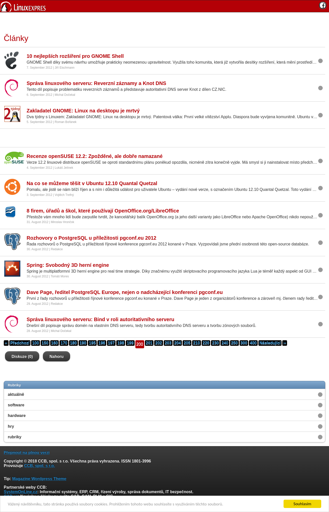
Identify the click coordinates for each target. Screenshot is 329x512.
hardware (17, 415)
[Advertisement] (163, 22)
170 (64, 343)
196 (101, 343)
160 (54, 343)
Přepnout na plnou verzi (26, 452)
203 (168, 343)
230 (215, 343)
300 (244, 343)
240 (225, 343)
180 (73, 343)
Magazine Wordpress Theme (39, 479)
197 (111, 343)
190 (83, 343)
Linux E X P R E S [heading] (164, 6)
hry (11, 426)
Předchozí (19, 343)
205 (187, 343)
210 (196, 343)
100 (35, 343)
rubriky (14, 437)
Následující (270, 343)
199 (130, 343)
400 (253, 343)
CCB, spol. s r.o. (39, 465)
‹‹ (6, 343)
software (16, 405)
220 (206, 343)
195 (92, 343)
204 (177, 343)
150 (45, 343)
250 (234, 343)
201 (149, 343)
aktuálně (16, 394)
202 (158, 343)
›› (284, 343)
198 (120, 343)
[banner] (164, 6)
